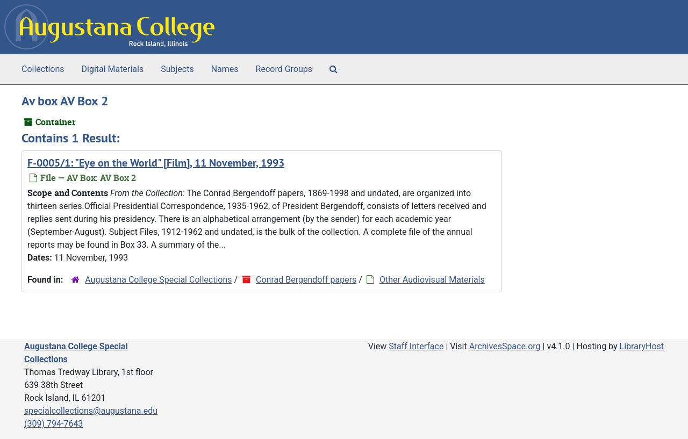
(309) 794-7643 (53, 424)
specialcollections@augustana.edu (90, 411)
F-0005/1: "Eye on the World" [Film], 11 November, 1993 (155, 163)
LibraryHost (642, 346)
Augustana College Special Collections (158, 280)
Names (225, 69)
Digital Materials (113, 69)
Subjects (177, 69)
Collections (43, 69)
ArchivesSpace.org (505, 346)
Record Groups (284, 69)
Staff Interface (416, 346)
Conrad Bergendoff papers (306, 280)
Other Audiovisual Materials (432, 280)
